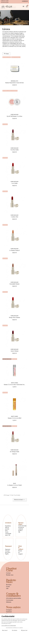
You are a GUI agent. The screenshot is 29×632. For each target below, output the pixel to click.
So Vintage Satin (14, 451)
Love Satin (14, 183)
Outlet (8, 586)
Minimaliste (14, 81)
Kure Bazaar (14, 114)
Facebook (9, 611)
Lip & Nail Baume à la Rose (14, 116)
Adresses (8, 602)
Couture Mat (14, 217)
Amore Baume (14, 351)
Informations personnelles (13, 598)
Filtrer (6, 53)
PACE (14, 483)
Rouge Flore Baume (14, 317)
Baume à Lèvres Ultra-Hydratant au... (14, 384)
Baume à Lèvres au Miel (14, 418)
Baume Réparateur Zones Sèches (14, 82)
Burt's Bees (14, 382)
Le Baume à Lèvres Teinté (14, 485)
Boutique (8, 584)
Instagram (9, 610)
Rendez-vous (9, 575)
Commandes (9, 600)
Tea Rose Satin (15, 150)
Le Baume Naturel (14, 250)
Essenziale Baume (14, 284)
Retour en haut (19, 500)
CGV (7, 588)
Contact (8, 573)
